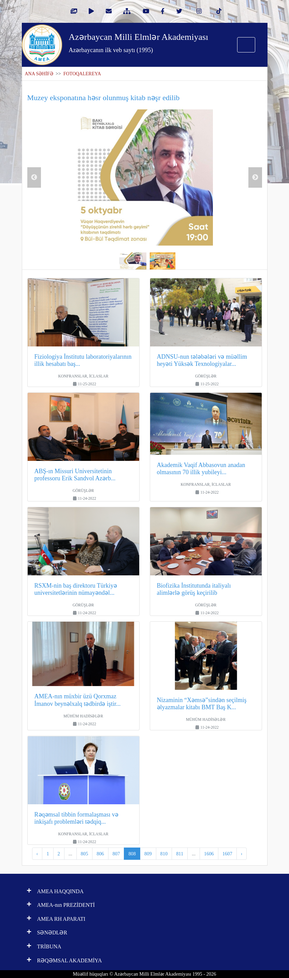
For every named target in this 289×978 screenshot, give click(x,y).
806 (100, 853)
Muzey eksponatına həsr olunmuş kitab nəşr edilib (103, 97)
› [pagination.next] (242, 853)
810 (164, 853)
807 (116, 853)
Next (255, 177)
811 (179, 853)
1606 (209, 853)
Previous (34, 177)
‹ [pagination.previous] (37, 853)
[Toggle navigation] (246, 44)
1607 (227, 853)
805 (84, 853)
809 (148, 853)
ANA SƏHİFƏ (39, 73)
